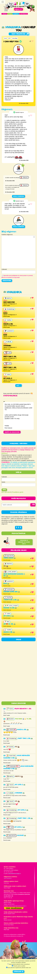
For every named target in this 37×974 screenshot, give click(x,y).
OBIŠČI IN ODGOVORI (11, 432)
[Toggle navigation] (2, 2)
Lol (17, 801)
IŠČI (33, 504)
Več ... (18, 385)
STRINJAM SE (18, 971)
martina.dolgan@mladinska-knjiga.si (17, 905)
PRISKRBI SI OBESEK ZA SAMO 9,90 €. (24, 542)
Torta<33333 (9, 558)
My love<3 (8, 616)
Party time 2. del (25, 738)
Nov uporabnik (6, 492)
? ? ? (18, 528)
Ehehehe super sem (11, 592)
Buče (6, 583)
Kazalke (21, 835)
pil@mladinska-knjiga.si (14, 873)
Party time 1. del (25, 818)
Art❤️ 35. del (9, 624)
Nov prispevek (18, 34)
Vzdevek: (4, 477)
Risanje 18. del (10, 608)
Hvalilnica (11, 27)
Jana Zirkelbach (8, 878)
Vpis (4, 490)
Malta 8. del (9, 632)
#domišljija (14, 38)
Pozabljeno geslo (17, 492)
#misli (5, 38)
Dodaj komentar (18, 196)
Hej (5, 566)
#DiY (9, 38)
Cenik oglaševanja (14, 908)
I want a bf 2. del (11, 600)
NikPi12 (19, 776)
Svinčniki (20, 793)
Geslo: (3, 482)
